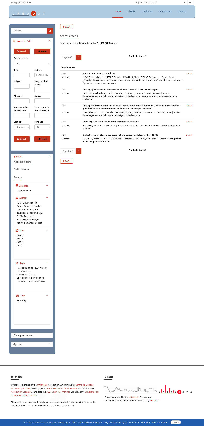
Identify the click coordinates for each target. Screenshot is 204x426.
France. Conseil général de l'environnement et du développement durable (29, 209)
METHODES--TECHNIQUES (28, 278)
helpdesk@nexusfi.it (21, 2)
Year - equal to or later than (21, 109)
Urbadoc (131, 11)
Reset (42, 51)
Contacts (181, 11)
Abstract (18, 95)
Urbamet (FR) (22, 190)
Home (118, 11)
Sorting (17, 121)
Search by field (32, 41)
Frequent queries (32, 335)
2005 (18, 242)
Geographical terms (41, 83)
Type (32, 295)
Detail (189, 73)
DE (146, 2)
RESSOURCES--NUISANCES (29, 281)
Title (16, 70)
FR (151, 2)
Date (32, 230)
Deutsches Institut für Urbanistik (61, 388)
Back (66, 26)
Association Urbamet (21, 391)
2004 (18, 245)
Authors (38, 70)
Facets (32, 156)
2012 (18, 238)
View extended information (154, 422)
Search (22, 51)
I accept (175, 422)
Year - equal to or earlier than (41, 109)
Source (37, 95)
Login (32, 344)
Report (19, 300)
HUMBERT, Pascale (25, 202)
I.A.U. (48, 391)
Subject (17, 81)
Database (32, 185)
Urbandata (42, 384)
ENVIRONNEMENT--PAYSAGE (30, 268)
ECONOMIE (21, 271)
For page (38, 121)
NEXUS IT (154, 400)
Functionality (165, 11)
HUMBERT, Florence (26, 219)
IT (136, 2)
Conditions (147, 11)
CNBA (25, 395)
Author (32, 197)
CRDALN (56, 391)
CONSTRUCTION (24, 274)
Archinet (66, 391)
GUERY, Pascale (23, 216)
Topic (32, 262)
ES (156, 2)
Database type (21, 58)
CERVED (32, 395)
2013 (18, 235)
